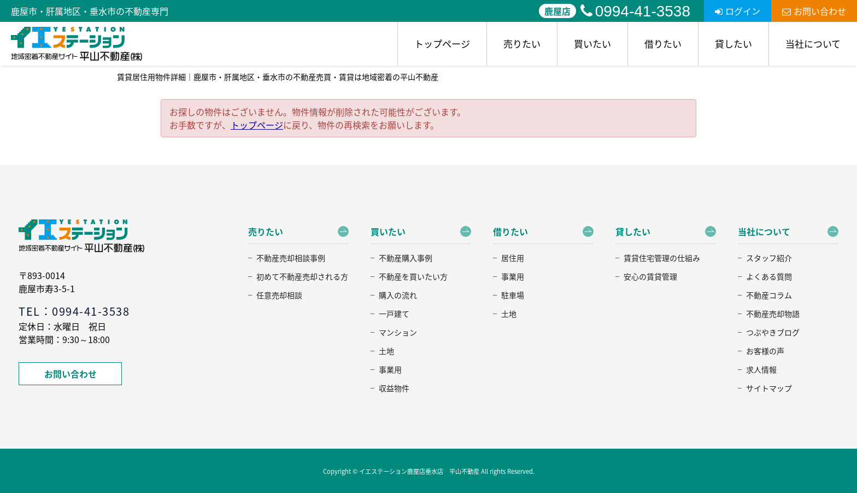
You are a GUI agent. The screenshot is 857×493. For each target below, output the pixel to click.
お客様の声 (765, 350)
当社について (813, 43)
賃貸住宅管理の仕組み (662, 257)
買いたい (592, 43)
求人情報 (761, 369)
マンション (398, 332)
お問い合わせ (814, 11)
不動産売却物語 (773, 313)
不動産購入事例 (405, 257)
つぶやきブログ (773, 332)
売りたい (522, 43)
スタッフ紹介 (769, 257)
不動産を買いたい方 (413, 276)
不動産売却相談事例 (290, 257)
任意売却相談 (279, 294)
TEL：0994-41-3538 (74, 311)
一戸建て (394, 313)
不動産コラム (769, 294)
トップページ (442, 43)
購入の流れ (398, 294)
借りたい (663, 43)
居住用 (512, 257)
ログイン (737, 11)
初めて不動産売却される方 (302, 276)
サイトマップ (769, 387)
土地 (386, 350)
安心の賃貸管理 (650, 276)
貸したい (733, 43)
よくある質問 (769, 276)
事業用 (390, 369)
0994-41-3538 (635, 11)
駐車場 (512, 294)
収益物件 (394, 387)
